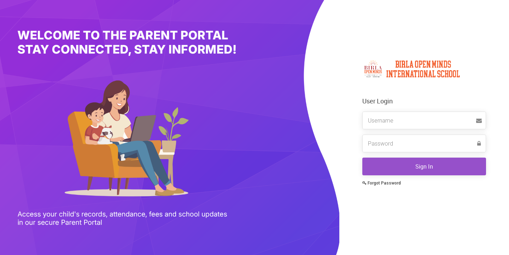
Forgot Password (381, 183)
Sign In (424, 166)
